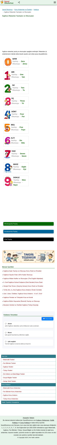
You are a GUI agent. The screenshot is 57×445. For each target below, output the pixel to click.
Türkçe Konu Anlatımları (10, 399)
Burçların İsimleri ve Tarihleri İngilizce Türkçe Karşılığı (21, 305)
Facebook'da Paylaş (10, 231)
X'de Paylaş (8, 239)
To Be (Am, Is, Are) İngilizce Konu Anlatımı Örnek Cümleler (23, 290)
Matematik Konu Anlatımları (11, 388)
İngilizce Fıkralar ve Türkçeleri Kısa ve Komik (18, 297)
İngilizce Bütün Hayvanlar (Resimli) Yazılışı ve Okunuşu (22, 301)
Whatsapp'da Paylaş (11, 224)
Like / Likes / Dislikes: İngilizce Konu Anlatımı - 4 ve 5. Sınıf (23, 293)
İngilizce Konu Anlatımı (10, 395)
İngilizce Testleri (8, 367)
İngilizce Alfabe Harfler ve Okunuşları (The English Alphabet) (23, 278)
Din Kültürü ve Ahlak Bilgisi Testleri (14, 374)
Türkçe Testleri (7, 370)
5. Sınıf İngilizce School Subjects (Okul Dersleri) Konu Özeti (23, 282)
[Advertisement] (28, 33)
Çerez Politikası (25, 422)
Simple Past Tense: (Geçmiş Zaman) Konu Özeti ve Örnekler (23, 286)
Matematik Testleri (8, 359)
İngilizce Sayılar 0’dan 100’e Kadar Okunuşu (18, 275)
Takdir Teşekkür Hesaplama (10, 402)
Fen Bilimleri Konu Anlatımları (12, 391)
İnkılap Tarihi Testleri (9, 381)
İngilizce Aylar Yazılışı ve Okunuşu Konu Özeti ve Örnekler (23, 271)
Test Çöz (4, 356)
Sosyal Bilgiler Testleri (10, 377)
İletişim (32, 418)
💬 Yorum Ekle (47, 318)
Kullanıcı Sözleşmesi (42, 420)
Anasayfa (26, 418)
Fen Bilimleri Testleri (9, 363)
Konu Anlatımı (6, 384)
